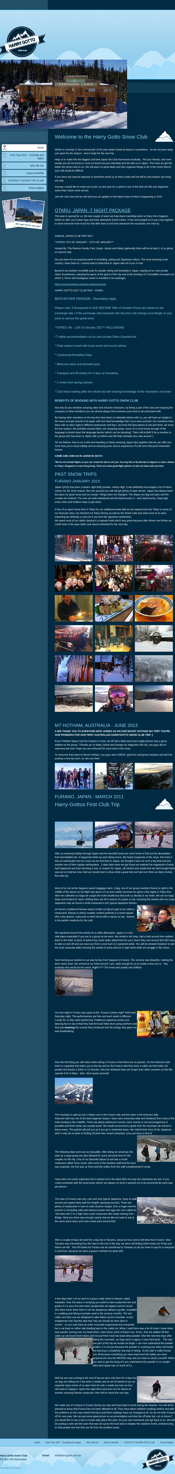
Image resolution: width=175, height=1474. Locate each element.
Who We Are (37, 165)
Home (40, 147)
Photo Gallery (36, 188)
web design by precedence (10, 1468)
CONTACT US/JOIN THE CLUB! (26, 180)
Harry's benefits (35, 173)
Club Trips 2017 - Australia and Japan (27, 157)
